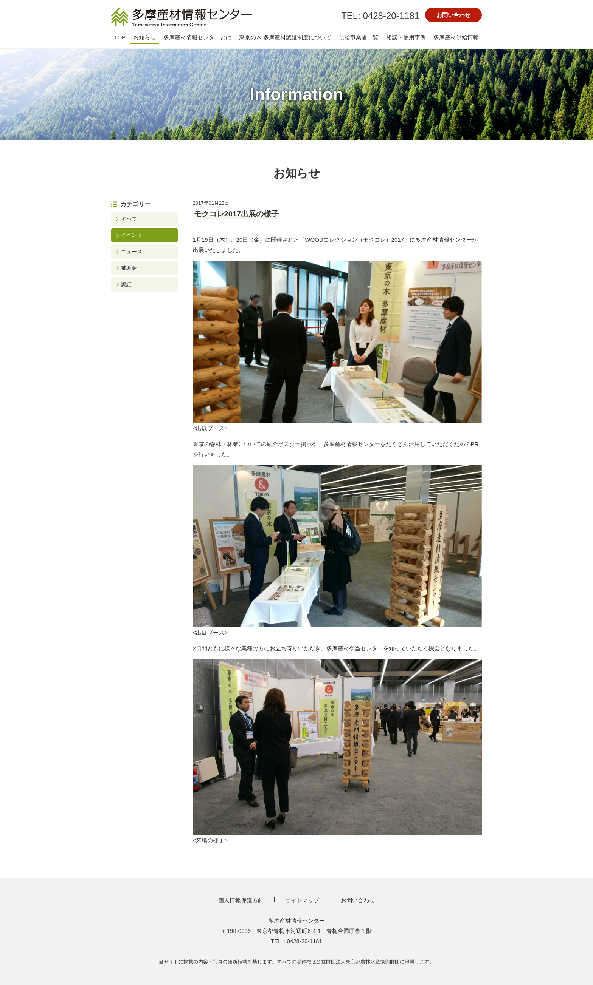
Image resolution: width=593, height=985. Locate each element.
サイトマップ (302, 900)
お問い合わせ (453, 15)
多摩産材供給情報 (456, 37)
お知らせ (144, 37)
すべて (129, 219)
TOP (120, 37)
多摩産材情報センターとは (197, 37)
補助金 (129, 268)
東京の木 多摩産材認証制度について (285, 37)
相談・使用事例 (406, 37)
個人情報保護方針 (241, 900)
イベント (131, 235)
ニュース (131, 252)
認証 (126, 284)
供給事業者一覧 (359, 37)
